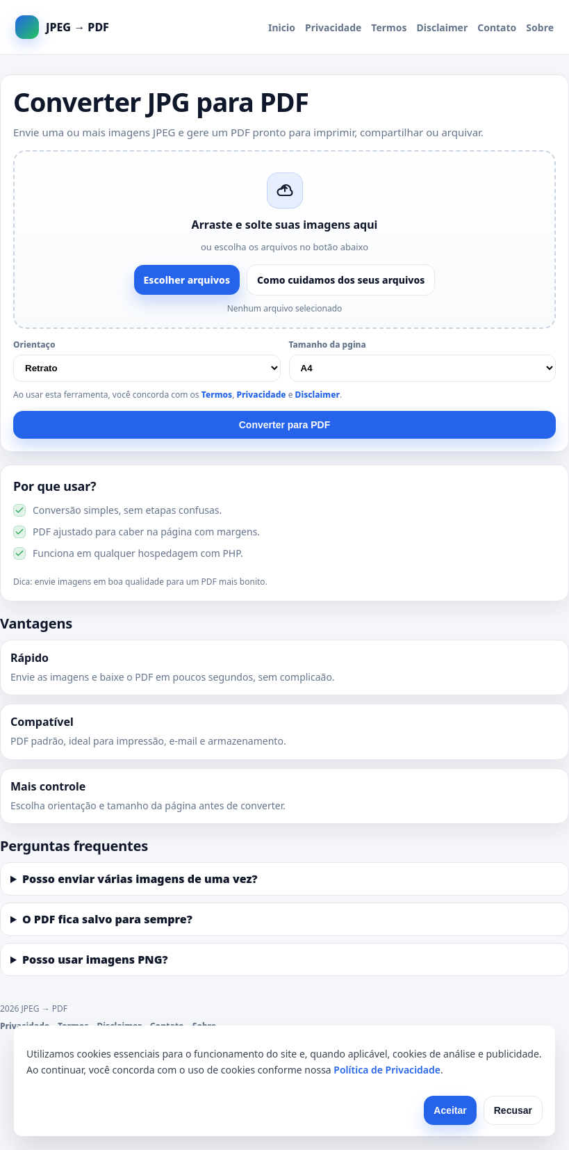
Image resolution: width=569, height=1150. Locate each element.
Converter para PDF (284, 424)
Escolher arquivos (187, 279)
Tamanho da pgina (327, 344)
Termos (388, 27)
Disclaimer (442, 27)
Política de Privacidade (386, 1069)
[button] (284, 239)
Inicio (281, 27)
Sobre (540, 27)
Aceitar (450, 1110)
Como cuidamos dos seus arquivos (340, 279)
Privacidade (333, 27)
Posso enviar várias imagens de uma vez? (140, 878)
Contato (496, 27)
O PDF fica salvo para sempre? (107, 919)
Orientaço (34, 344)
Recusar (513, 1110)
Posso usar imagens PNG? (95, 959)
